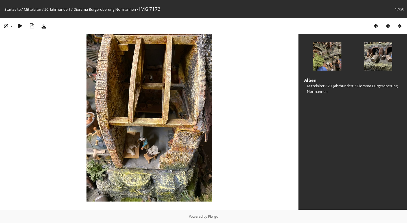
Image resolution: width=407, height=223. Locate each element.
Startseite (13, 9)
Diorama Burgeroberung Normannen (104, 9)
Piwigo (213, 216)
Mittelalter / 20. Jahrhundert (47, 9)
